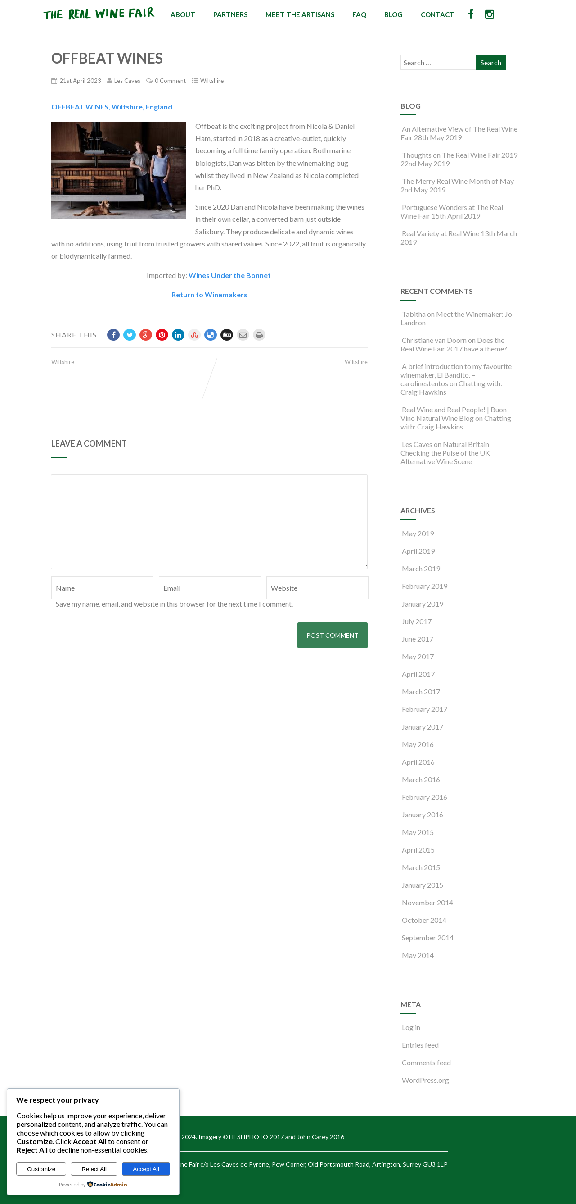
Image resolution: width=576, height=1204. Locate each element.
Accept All (146, 1169)
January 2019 (422, 603)
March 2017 (421, 691)
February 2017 (424, 709)
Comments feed (425, 1062)
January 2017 (422, 726)
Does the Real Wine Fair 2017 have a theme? (453, 344)
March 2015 (421, 867)
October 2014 (424, 920)
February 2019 (424, 586)
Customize (41, 1169)
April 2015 (418, 849)
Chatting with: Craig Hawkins (455, 422)
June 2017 (417, 638)
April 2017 (418, 674)
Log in (410, 1027)
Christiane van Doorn (434, 340)
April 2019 (418, 551)
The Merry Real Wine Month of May (457, 181)
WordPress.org (424, 1080)
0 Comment (170, 80)
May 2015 (418, 832)
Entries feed (419, 1044)
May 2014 (418, 955)
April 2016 (418, 761)
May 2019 (418, 533)
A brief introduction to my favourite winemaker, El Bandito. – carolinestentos (456, 375)
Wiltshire (212, 80)
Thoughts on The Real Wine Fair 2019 (459, 154)
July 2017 (417, 621)
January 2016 (422, 814)
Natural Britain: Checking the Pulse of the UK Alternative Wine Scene (445, 452)
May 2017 (418, 656)
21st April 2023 (80, 80)
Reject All (94, 1169)
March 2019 (421, 568)
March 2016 (421, 779)
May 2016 (418, 744)
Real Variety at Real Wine (439, 233)
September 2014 (428, 937)
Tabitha (414, 314)
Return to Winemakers (209, 294)
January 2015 (422, 884)
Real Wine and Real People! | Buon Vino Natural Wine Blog (453, 413)
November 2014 (427, 902)
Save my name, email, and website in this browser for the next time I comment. (174, 603)
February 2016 (424, 797)
